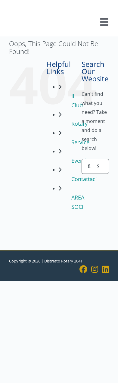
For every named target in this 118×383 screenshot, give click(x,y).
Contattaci (84, 179)
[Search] (89, 166)
